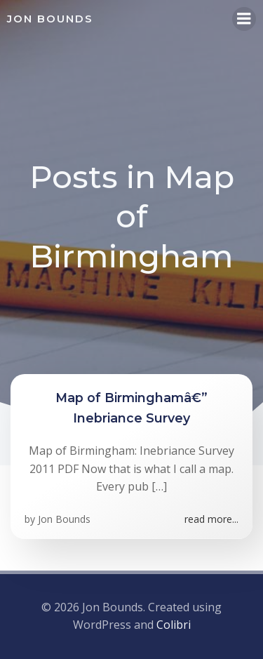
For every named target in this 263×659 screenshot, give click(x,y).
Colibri (173, 624)
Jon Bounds (64, 519)
